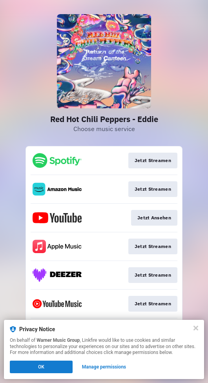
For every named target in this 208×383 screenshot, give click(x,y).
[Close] (196, 328)
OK (41, 367)
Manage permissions (104, 367)
